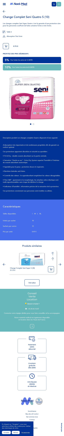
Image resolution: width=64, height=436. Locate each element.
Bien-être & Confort (32, 414)
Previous (4, 264)
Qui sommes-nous (32, 417)
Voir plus (32, 282)
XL (40, 214)
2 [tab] (33, 124)
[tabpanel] (32, 97)
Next (60, 264)
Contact (32, 420)
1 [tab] (30, 124)
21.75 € (28, 269)
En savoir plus (26, 432)
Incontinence (32, 411)
